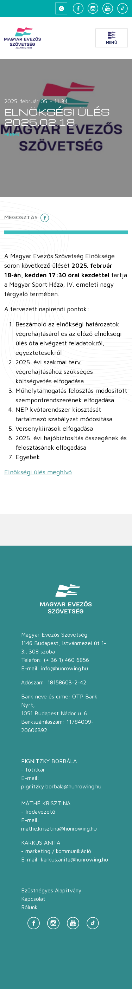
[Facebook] (78, 8)
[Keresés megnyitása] (61, 8)
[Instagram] (93, 8)
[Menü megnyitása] (111, 37)
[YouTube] (107, 8)
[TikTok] (122, 8)
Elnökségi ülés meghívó (38, 472)
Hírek (12, 134)
